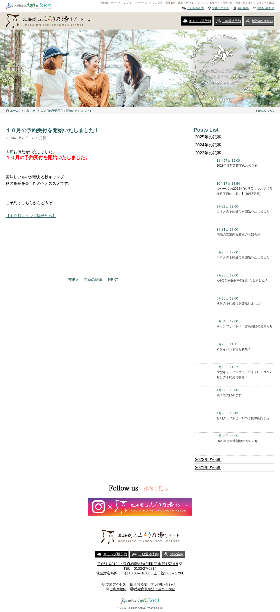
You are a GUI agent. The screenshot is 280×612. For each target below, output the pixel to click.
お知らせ (29, 110)
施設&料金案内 (262, 21)
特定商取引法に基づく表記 (154, 589)
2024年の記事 (208, 145)
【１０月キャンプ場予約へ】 (31, 216)
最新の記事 (93, 279)
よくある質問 (195, 8)
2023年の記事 (208, 153)
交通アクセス (220, 8)
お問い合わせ (265, 8)
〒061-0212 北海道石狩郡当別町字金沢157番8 (137, 563)
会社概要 (243, 8)
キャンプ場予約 (200, 21)
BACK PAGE (266, 110)
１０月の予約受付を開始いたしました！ (66, 110)
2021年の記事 (208, 467)
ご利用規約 (118, 589)
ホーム (14, 110)
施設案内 (177, 554)
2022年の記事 (208, 459)
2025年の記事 (208, 137)
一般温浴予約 (231, 21)
